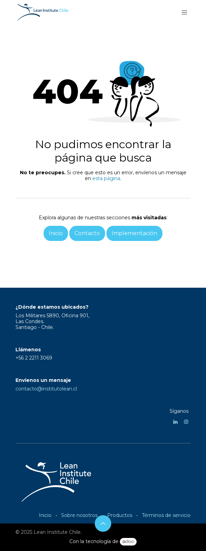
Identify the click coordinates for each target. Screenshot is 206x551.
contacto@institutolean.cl (46, 389)
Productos (119, 515)
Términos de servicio (166, 515)
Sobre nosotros (79, 515)
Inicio (45, 515)
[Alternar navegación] (184, 12)
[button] (103, 523)
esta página (106, 178)
